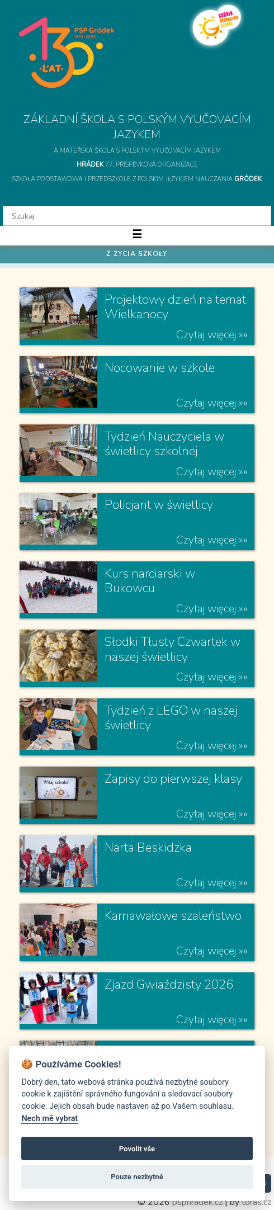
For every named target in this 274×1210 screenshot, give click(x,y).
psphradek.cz (197, 1202)
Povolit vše (137, 1149)
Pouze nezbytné (137, 1177)
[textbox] (137, 216)
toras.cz (256, 1202)
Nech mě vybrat (49, 1118)
